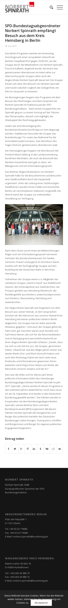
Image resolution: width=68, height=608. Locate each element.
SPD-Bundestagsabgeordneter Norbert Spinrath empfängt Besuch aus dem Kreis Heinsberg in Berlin (32, 33)
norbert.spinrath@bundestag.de (30, 536)
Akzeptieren (41, 602)
